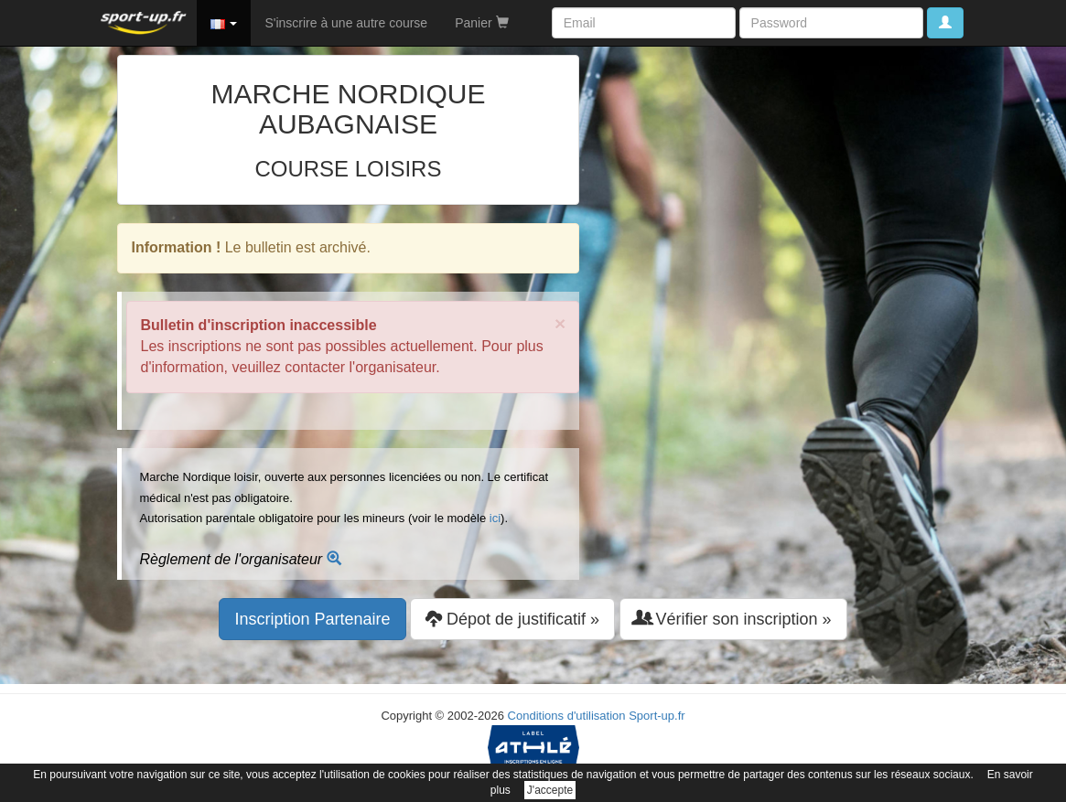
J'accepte (550, 790)
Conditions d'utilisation (567, 715)
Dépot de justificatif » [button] (512, 618)
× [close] (560, 323)
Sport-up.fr (656, 715)
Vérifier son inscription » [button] (733, 618)
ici (495, 518)
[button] (224, 23)
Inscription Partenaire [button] (312, 619)
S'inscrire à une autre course (345, 23)
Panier (481, 23)
